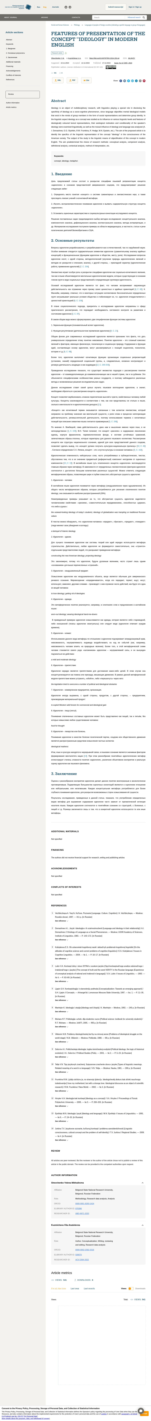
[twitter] (128, 80)
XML (57, 80)
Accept (144, 1414)
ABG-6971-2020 (82, 1213)
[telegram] (132, 80)
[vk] (124, 80)
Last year (75, 1288)
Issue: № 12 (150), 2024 (123, 63)
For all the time (58, 1288)
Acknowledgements (13, 71)
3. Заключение (11, 57)
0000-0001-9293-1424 (84, 1203)
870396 (78, 1208)
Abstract (9, 40)
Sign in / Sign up (135, 7)
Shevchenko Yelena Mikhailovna (67, 1182)
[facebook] (120, 80)
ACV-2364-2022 (82, 1259)
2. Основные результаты (15, 53)
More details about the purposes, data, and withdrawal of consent (26, 1418)
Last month (89, 1288)
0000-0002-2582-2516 (84, 1249)
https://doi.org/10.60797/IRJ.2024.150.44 (104, 58)
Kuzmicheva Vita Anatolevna (65, 1224)
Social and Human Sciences (60, 25)
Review (11, 94)
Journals (55, 7)
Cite (83, 80)
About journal (10, 17)
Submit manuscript (115, 7)
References (10, 80)
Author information (12, 103)
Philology (77, 25)
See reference (61, 920)
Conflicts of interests (13, 75)
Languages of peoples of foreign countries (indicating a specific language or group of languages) (115, 25)
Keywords (9, 44)
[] (84, 266)
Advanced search (134, 17)
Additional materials (13, 62)
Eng (44, 7)
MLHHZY (131, 58)
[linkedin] (136, 80)
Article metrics (11, 107)
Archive (44, 17)
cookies (104, 1414)
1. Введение (10, 48)
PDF (70, 80)
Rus (38, 7)
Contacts (76, 17)
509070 (78, 1254)
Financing (9, 66)
